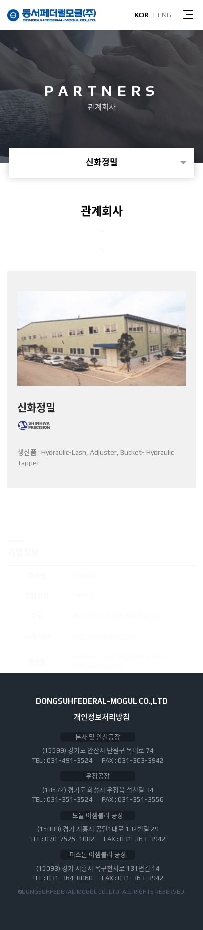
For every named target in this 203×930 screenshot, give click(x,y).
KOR (141, 15)
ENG (164, 15)
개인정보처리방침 (102, 717)
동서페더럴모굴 (51, 15)
